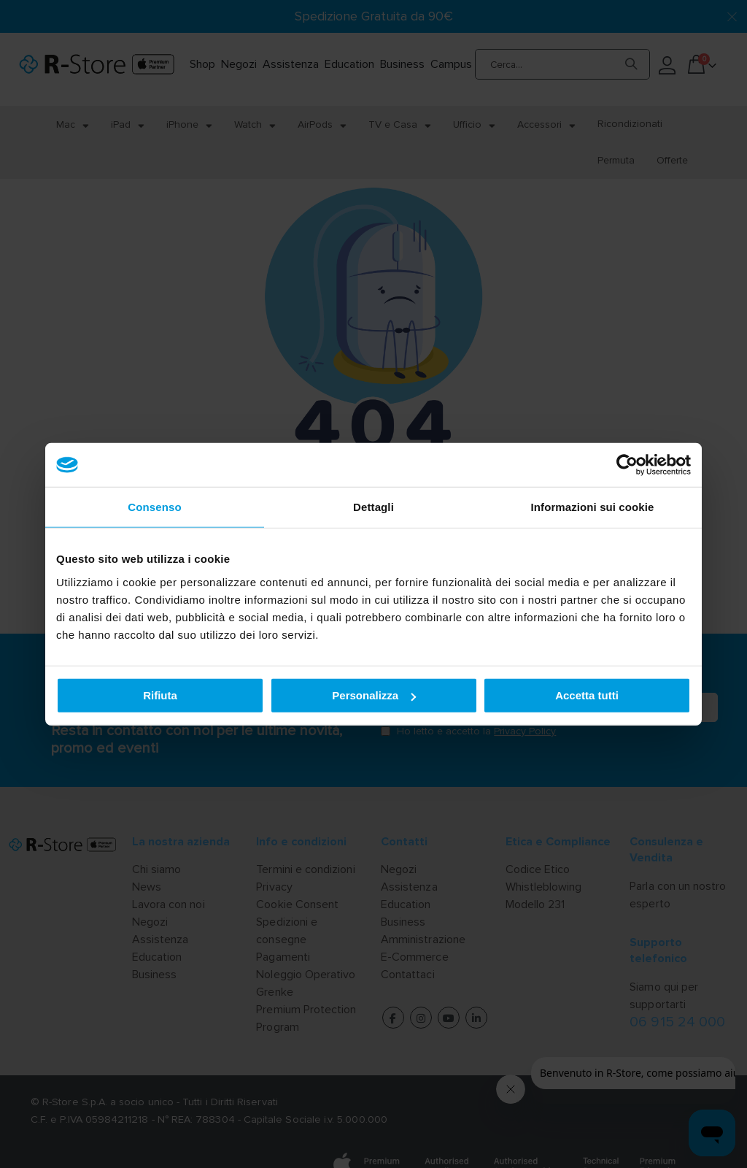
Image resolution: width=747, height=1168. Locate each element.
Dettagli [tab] (373, 507)
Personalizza (374, 695)
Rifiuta (160, 695)
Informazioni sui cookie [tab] (592, 507)
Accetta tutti (587, 695)
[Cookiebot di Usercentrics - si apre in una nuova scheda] (627, 465)
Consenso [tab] (154, 507)
